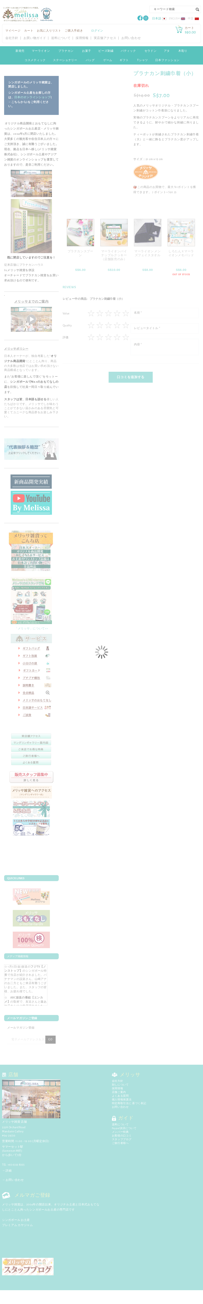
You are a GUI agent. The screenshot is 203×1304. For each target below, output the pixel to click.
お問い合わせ (131, 38)
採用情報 (82, 38)
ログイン (97, 30)
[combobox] (175, 9)
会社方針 (11, 38)
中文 (191, 18)
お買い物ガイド (34, 38)
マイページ (13, 30)
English (174, 18)
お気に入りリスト (49, 30)
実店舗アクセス (105, 38)
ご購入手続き (74, 30)
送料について (60, 38)
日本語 (156, 18)
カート (28, 30)
